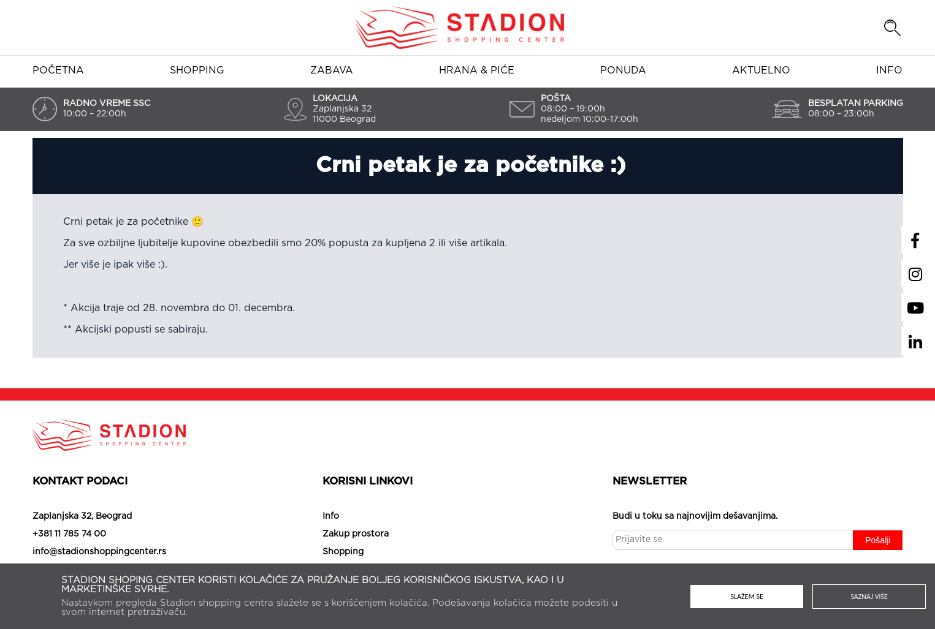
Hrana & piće (476, 70)
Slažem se (747, 596)
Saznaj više (869, 596)
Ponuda (623, 70)
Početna (58, 70)
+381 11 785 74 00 (69, 534)
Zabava (331, 70)
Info (889, 70)
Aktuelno (761, 70)
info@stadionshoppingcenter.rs (99, 552)
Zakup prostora (355, 534)
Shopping (197, 70)
